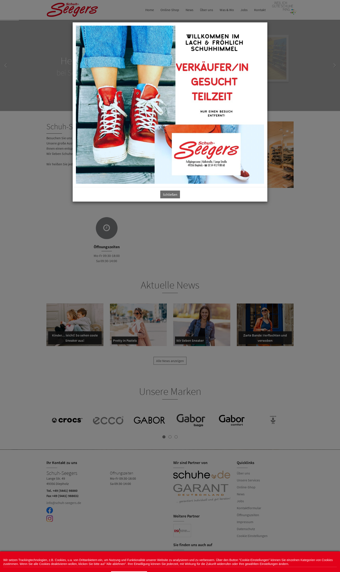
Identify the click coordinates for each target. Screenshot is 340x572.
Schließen (170, 194)
